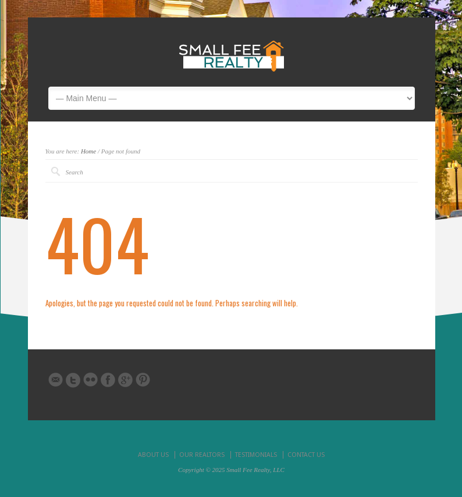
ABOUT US (153, 455)
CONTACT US (306, 455)
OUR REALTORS (202, 455)
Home (88, 151)
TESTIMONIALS (256, 455)
